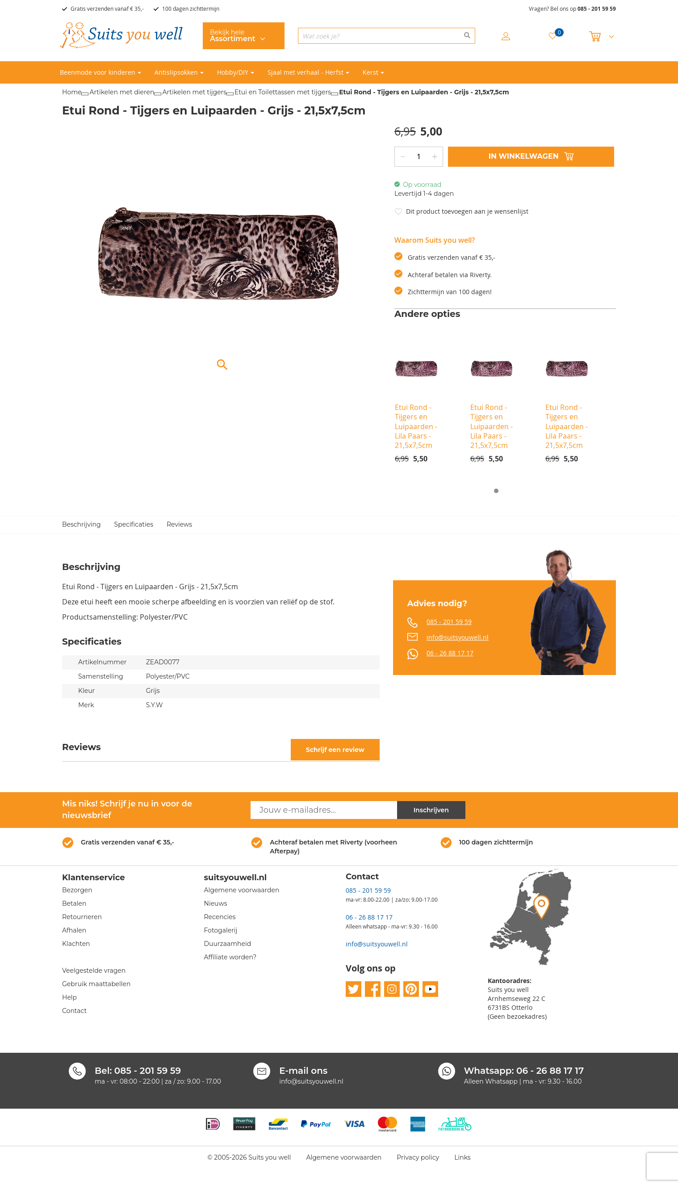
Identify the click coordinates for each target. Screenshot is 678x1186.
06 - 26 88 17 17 (450, 653)
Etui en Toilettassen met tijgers (282, 92)
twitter (353, 989)
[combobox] (386, 36)
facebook (373, 989)
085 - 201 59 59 (597, 9)
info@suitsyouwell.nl (458, 637)
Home (71, 92)
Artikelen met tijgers (194, 92)
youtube (430, 989)
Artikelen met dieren (121, 92)
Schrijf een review (335, 750)
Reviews (179, 525)
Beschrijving (81, 525)
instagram (392, 989)
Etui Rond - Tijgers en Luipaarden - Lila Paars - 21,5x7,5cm (416, 426)
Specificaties (133, 525)
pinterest (411, 989)
